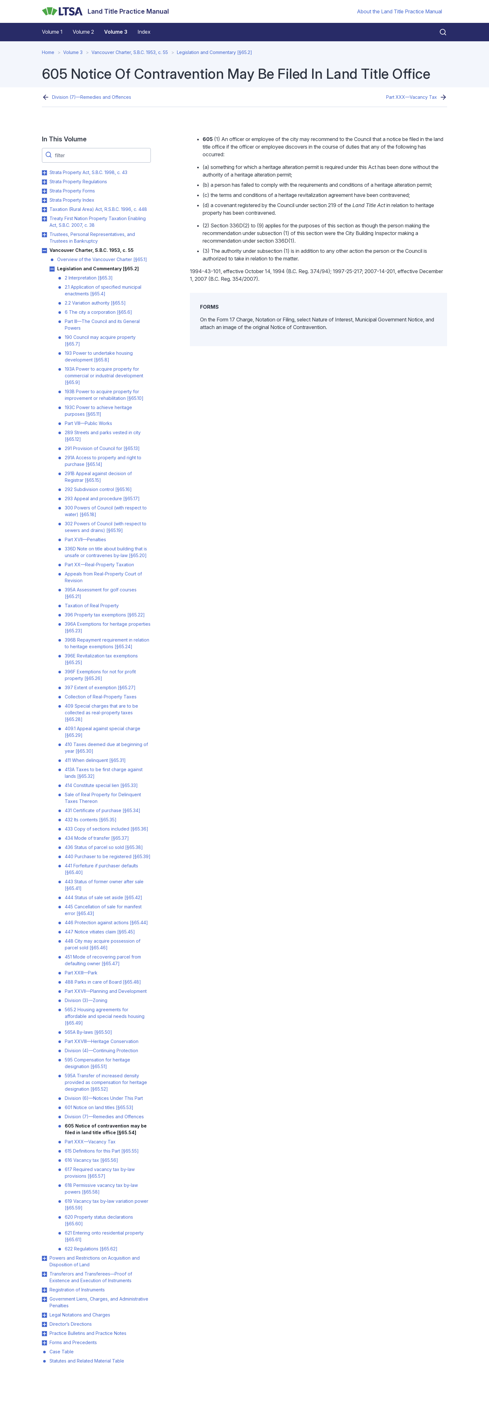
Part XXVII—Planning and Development (106, 991)
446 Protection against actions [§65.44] (106, 922)
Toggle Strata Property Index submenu (44, 200)
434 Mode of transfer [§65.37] (97, 838)
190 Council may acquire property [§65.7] (100, 340)
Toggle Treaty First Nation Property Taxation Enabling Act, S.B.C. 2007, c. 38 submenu (44, 218)
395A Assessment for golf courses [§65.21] (101, 593)
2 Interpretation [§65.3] (89, 277)
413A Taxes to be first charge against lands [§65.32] (104, 773)
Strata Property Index (72, 200)
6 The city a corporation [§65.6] (98, 312)
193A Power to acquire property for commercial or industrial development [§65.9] (104, 375)
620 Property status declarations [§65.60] (99, 1220)
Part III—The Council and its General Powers (102, 325)
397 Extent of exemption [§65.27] (100, 687)
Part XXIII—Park (81, 972)
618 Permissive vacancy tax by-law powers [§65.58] (101, 1188)
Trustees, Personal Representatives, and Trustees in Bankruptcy (92, 238)
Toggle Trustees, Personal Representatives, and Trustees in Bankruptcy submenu (44, 234)
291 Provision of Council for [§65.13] (102, 448)
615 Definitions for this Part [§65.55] (102, 1151)
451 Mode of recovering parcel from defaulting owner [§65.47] (103, 960)
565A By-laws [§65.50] (88, 1032)
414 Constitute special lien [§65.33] (101, 785)
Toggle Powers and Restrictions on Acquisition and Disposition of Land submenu (44, 1258)
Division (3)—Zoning (86, 1000)
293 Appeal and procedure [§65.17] (102, 498)
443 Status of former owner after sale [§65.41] (104, 885)
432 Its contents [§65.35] (91, 819)
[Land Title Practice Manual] (105, 11)
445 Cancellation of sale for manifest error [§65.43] (103, 910)
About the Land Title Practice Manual (399, 11)
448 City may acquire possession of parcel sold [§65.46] (102, 944)
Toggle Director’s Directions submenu (44, 1324)
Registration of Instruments (77, 1289)
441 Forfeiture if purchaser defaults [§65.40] (101, 869)
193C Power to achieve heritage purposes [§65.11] (98, 411)
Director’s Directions (71, 1324)
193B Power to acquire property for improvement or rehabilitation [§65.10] (104, 395)
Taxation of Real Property (92, 605)
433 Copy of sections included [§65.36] (106, 828)
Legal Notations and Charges (80, 1314)
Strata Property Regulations (78, 181)
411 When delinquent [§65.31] (95, 760)
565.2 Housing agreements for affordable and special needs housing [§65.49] (104, 1016)
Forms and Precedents (73, 1342)
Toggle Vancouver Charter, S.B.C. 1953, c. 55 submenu (44, 250)
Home (48, 52)
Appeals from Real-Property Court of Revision (103, 577)
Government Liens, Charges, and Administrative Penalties (99, 1302)
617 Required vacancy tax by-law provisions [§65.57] (100, 1173)
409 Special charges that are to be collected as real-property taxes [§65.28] (101, 712)
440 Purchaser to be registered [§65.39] (108, 856)
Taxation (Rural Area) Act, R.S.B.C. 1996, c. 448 (98, 209)
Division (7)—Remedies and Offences (91, 97)
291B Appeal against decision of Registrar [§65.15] (98, 477)
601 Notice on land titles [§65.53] (99, 1107)
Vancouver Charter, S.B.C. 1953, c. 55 (129, 52)
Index (144, 32)
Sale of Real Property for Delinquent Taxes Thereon (103, 798)
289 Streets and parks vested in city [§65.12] (103, 436)
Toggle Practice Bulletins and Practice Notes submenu (44, 1333)
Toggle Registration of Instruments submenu (44, 1290)
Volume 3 (115, 32)
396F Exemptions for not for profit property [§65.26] (100, 675)
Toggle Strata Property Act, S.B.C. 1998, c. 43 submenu (44, 172)
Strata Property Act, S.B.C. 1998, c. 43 (88, 172)
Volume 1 (52, 32)
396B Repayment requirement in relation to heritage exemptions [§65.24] (107, 643)
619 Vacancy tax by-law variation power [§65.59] (106, 1204)
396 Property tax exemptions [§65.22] (105, 614)
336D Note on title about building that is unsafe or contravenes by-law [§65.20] (106, 552)
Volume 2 (83, 32)
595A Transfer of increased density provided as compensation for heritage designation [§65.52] (106, 1082)
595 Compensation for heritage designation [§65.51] (97, 1063)
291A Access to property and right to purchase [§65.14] (103, 461)
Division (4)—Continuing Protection (101, 1050)
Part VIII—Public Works (88, 423)
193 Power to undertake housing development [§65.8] (99, 356)
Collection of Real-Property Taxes (101, 696)
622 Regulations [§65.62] (91, 1248)
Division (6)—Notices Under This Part (104, 1098)
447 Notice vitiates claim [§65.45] (100, 931)
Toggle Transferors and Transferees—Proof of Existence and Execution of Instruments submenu (44, 1274)
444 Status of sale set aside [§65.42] (103, 897)
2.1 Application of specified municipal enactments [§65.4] (103, 290)
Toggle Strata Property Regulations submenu (44, 182)
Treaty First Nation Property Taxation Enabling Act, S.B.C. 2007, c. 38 (98, 222)
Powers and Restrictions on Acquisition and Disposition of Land (95, 1261)
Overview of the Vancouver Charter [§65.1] (102, 259)
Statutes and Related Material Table (87, 1360)
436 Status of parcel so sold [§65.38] (104, 847)
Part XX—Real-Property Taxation (99, 564)
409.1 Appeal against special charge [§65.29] (102, 732)
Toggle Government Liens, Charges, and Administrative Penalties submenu (44, 1299)
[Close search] (439, 32)
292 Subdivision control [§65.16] (98, 489)
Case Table (62, 1351)
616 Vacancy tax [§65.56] (91, 1160)
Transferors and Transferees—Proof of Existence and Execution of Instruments (91, 1277)
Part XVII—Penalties (85, 539)
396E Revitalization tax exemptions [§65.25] (101, 659)
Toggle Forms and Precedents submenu (44, 1342)
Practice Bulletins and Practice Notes (88, 1333)
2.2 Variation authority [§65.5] (95, 303)
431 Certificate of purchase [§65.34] (102, 810)
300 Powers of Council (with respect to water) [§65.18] (106, 511)
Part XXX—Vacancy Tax (411, 97)
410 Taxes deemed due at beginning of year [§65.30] (106, 748)
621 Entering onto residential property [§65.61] (104, 1236)
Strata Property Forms (72, 190)
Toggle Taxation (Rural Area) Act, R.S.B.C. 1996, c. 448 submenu (44, 209)
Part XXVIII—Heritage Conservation (101, 1041)
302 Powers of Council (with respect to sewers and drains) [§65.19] (105, 527)
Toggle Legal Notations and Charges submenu (44, 1315)
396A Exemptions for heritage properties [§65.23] (108, 627)
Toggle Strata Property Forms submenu (44, 191)
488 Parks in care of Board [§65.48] (103, 982)
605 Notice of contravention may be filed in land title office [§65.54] (106, 1129)
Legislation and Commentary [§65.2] (214, 52)
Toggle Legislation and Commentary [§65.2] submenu (52, 269)
